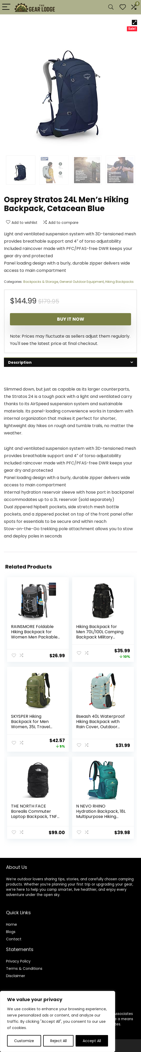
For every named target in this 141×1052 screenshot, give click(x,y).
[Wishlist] (123, 7)
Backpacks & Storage (40, 281)
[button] (134, 22)
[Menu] (6, 7)
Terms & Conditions (24, 966)
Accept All (92, 1040)
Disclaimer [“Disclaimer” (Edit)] (15, 973)
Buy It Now (70, 319)
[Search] (111, 7)
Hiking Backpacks (119, 281)
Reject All (58, 1040)
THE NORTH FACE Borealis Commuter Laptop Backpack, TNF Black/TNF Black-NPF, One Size (34, 815)
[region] (57, 1021)
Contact (13, 936)
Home (11, 922)
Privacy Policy (18, 958)
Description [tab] (20, 362)
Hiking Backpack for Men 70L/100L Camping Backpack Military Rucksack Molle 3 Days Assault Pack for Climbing (100, 640)
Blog (10, 929)
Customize (24, 1040)
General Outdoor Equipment (81, 281)
